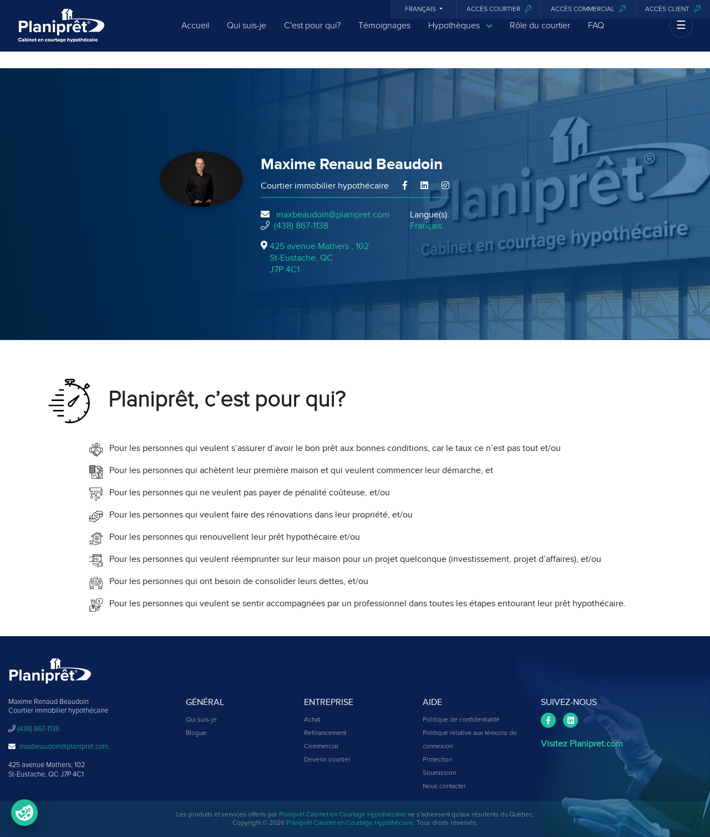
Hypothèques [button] (460, 34)
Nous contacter (444, 786)
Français (421, 9)
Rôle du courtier (540, 34)
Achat (312, 720)
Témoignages (384, 34)
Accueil (195, 34)
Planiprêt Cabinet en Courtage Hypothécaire (342, 814)
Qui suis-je (246, 34)
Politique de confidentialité (461, 720)
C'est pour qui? (312, 34)
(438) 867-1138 (301, 225)
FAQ (596, 34)
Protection (437, 760)
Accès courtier (498, 9)
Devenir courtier (327, 760)
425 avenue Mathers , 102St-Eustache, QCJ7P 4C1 (319, 258)
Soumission (439, 773)
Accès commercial (588, 9)
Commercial (321, 746)
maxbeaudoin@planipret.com (332, 214)
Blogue (196, 733)
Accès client (673, 9)
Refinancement (325, 733)
